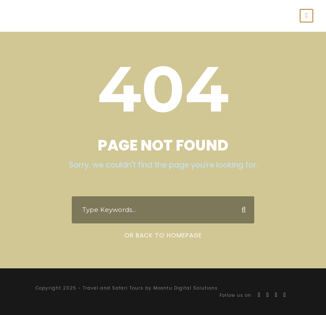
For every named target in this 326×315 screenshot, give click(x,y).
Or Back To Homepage (163, 235)
